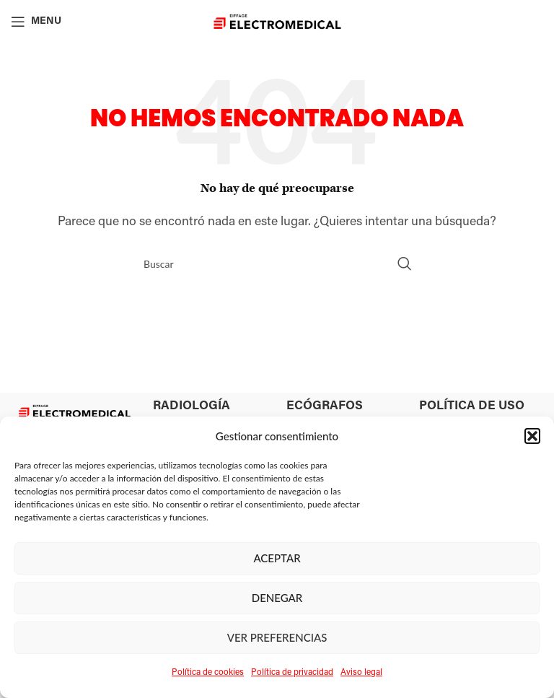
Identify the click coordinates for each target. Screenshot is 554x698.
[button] (532, 436)
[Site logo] (277, 21)
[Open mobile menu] (36, 21)
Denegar (277, 597)
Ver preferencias (277, 637)
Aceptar (276, 557)
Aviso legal (361, 672)
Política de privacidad (292, 672)
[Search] (277, 263)
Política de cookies (208, 672)
